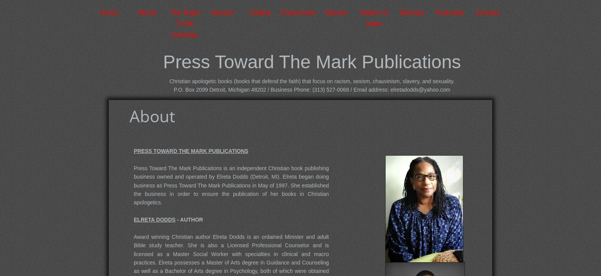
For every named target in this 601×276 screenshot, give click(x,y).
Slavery (336, 12)
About (147, 12)
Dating (261, 12)
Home (109, 12)
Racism (222, 12)
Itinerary (411, 12)
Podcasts (450, 12)
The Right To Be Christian (185, 24)
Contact (488, 12)
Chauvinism (298, 12)
